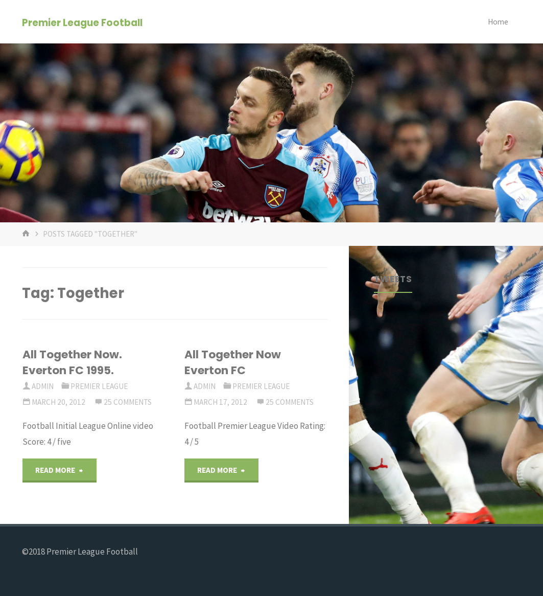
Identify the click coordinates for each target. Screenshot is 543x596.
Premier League (99, 386)
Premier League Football (82, 22)
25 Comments (128, 402)
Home (498, 22)
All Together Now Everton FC (232, 362)
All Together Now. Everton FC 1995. (72, 362)
